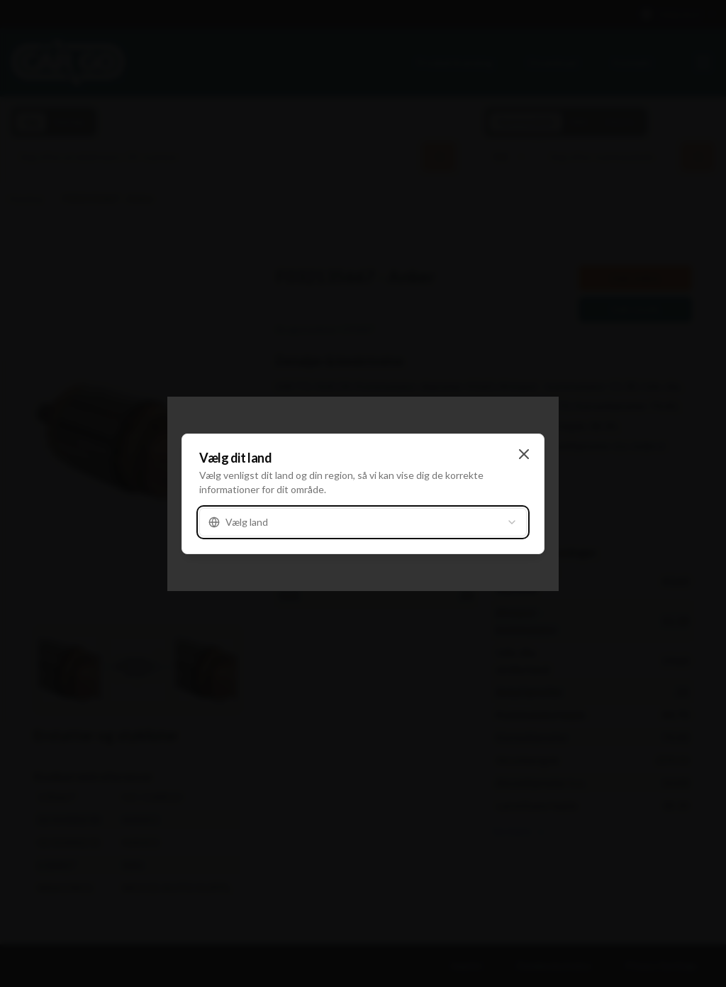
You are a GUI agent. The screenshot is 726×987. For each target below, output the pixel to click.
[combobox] (363, 522)
